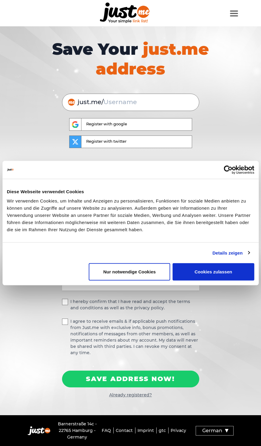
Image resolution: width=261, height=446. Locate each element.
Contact (124, 430)
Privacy (178, 430)
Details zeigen (227, 252)
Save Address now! (130, 379)
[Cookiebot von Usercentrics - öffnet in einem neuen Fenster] (228, 169)
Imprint (146, 430)
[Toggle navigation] (234, 13)
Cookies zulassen (213, 271)
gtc (162, 430)
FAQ (106, 430)
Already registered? (130, 395)
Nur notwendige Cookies (129, 271)
